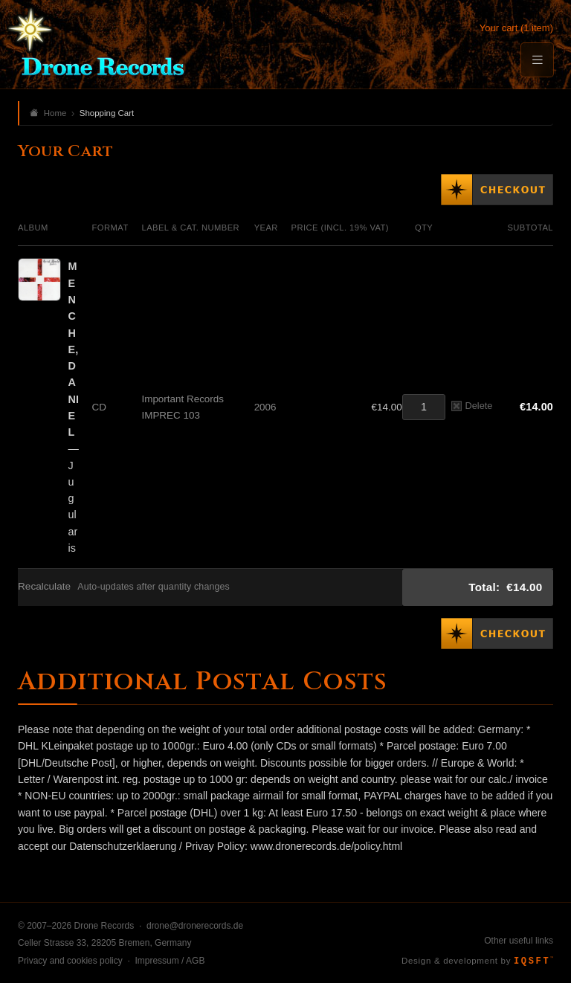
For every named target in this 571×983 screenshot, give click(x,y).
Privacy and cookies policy (70, 960)
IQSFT (533, 961)
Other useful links (518, 940)
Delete (471, 405)
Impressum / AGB (169, 960)
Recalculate (44, 586)
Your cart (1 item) (516, 27)
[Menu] (536, 59)
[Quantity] (423, 407)
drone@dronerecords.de (194, 926)
